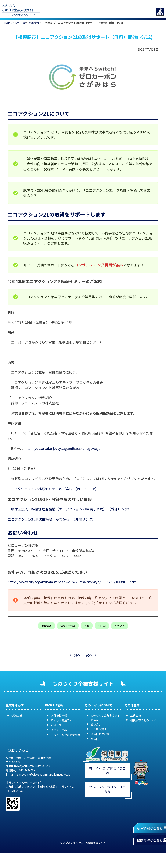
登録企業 (16, 715)
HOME (8, 23)
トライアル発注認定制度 (65, 735)
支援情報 (46, 625)
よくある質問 (98, 729)
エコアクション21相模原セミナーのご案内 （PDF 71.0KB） (53, 488)
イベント (119, 625)
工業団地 (135, 715)
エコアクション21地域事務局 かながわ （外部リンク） (52, 519)
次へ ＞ (91, 654)
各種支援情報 (59, 715)
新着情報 (33, 23)
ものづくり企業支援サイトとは (105, 717)
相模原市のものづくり (143, 720)
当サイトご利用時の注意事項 (107, 770)
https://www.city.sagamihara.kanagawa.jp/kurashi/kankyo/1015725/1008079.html (72, 581)
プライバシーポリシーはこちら (107, 789)
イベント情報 (59, 730)
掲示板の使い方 (100, 734)
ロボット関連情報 (61, 720)
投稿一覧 (20, 23)
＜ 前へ (74, 654)
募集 (86, 625)
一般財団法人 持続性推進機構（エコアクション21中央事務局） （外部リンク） (69, 509)
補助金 (102, 625)
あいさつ (96, 724)
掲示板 (95, 739)
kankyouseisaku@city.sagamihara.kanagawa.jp (64, 448)
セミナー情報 (67, 625)
